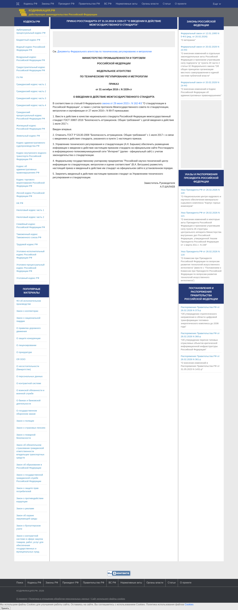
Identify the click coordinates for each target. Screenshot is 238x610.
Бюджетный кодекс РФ (28, 40)
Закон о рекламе (25, 508)
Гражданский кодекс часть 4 (31, 105)
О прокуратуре (24, 352)
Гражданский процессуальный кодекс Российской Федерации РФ (30, 115)
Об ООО (20, 359)
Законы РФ (48, 3)
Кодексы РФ (30, 3)
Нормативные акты (126, 3)
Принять (5, 608)
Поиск (19, 582)
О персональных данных (29, 376)
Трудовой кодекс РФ (27, 244)
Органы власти (150, 3)
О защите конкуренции (28, 338)
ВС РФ (108, 3)
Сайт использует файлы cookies (108, 598)
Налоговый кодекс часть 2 (30, 217)
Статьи (167, 3)
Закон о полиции (25, 420)
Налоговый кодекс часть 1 (30, 210)
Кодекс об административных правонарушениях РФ (27, 169)
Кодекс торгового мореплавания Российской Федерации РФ (30, 182)
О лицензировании (26, 345)
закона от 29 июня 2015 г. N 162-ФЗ (122, 103)
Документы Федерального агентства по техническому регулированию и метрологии (104, 51)
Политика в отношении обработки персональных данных (59, 598)
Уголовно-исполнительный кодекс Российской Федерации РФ (30, 254)
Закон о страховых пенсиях (30, 427)
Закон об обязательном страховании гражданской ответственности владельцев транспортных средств (30, 451)
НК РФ (19, 203)
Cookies (189, 604)
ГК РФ (19, 77)
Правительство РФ (89, 3)
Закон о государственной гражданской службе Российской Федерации (29, 477)
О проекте (180, 3)
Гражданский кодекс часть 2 (31, 91)
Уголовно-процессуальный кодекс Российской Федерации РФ (30, 267)
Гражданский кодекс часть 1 (31, 84)
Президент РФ (66, 3)
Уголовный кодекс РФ (27, 278)
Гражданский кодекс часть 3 (31, 98)
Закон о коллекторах (27, 311)
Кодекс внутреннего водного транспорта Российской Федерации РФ (31, 156)
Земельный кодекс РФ (28, 135)
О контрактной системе (28, 383)
